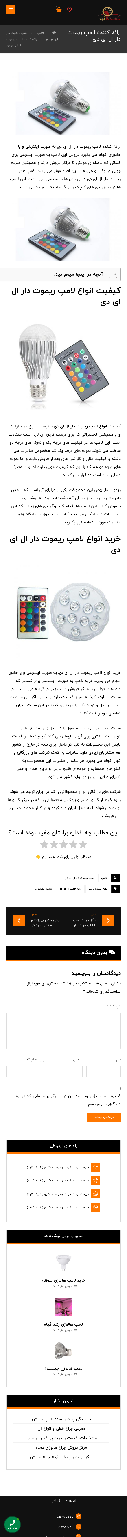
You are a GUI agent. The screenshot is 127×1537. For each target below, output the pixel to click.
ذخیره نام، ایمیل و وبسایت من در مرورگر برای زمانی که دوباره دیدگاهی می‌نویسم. (68, 1100)
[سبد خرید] (59, 9)
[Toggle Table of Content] (110, 274)
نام (118, 1059)
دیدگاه (113, 1006)
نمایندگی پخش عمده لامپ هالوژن (61, 1411)
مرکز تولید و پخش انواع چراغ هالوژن (61, 1449)
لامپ (104, 878)
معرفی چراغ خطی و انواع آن (61, 1420)
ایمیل (78, 1059)
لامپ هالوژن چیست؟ (64, 1360)
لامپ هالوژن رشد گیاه (63, 1316)
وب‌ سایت (35, 1059)
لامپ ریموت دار (42, 889)
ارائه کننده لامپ (97, 889)
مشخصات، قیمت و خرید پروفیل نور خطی (61, 1430)
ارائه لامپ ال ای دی (70, 889)
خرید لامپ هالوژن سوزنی (63, 1272)
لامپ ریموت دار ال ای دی (79, 878)
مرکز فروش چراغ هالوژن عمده (61, 1439)
